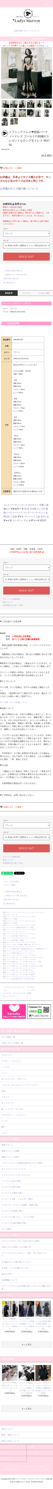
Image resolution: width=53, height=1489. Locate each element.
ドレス (7, 505)
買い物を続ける (7, 283)
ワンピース (28, 512)
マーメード (29, 516)
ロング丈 (41, 509)
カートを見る (32, 1453)
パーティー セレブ (28, 953)
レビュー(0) (44, 293)
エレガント (18, 520)
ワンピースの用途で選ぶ (12, 949)
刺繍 (22, 940)
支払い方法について (16, 1466)
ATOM (47, 1469)
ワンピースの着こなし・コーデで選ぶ (16, 957)
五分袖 (33, 509)
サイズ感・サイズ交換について (14, 702)
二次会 (13, 516)
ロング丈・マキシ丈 (10, 914)
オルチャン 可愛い (36, 961)
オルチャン (33, 505)
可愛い (42, 505)
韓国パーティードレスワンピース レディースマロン (19, 912)
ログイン (15, 39)
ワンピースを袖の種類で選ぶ (13, 979)
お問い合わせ (6, 1459)
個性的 (43, 520)
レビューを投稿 (7, 885)
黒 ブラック (24, 936)
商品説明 (9, 293)
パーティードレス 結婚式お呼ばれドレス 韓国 (19, 927)
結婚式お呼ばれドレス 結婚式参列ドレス (35, 949)
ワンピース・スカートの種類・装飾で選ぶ (17, 944)
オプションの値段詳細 (11, 599)
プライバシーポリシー (30, 1469)
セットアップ (9, 996)
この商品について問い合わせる (13, 275)
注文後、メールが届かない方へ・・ (17, 1268)
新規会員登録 (38, 39)
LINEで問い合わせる (9, 279)
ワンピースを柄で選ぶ (11, 940)
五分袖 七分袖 (29, 979)
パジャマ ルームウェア (14, 993)
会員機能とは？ (43, 46)
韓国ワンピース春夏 (10, 919)
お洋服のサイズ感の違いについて (19, 188)
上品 (38, 516)
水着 (29, 993)
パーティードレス (18, 505)
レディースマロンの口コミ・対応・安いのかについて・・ (24, 1254)
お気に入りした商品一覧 (12, 1043)
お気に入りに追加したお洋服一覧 (16, 1247)
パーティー (39, 512)
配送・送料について (31, 1466)
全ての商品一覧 (8, 1037)
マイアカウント (6, 1447)
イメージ (26, 293)
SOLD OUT (26, 256)
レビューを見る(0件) (9, 882)
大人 (26, 520)
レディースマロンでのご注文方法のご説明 (20, 1241)
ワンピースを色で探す (11, 936)
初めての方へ (7, 1274)
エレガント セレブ (37, 957)
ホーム (6, 1466)
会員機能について (9, 1280)
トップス (31, 990)
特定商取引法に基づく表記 (13, 605)
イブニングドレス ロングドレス (14, 931)
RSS (42, 1469)
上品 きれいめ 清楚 (37, 966)
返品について (8, 602)
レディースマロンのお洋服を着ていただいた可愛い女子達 (26, 1287)
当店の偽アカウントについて (26, 31)
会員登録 (31, 1447)
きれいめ (44, 516)
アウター (31, 987)
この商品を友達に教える (11, 271)
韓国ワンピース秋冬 (10, 923)
